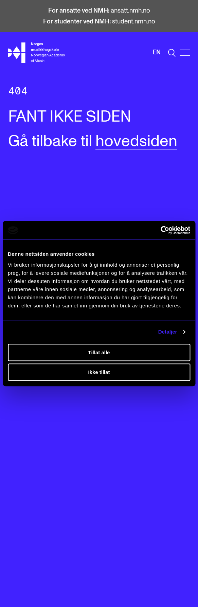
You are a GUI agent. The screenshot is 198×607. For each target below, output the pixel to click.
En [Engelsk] (156, 52)
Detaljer (167, 332)
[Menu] (185, 53)
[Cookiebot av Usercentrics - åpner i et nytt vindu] (160, 230)
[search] (172, 53)
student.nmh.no (133, 21)
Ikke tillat (99, 372)
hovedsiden (136, 141)
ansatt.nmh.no (130, 10)
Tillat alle (99, 352)
